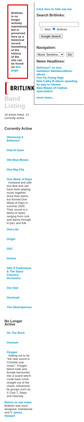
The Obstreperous (19, 307)
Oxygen (12, 352)
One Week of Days (19, 179)
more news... (45, 97)
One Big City (15, 169)
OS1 (10, 248)
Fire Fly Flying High (50, 77)
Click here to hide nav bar (54, 9)
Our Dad (12, 288)
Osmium (12, 342)
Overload (13, 297)
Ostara (11, 258)
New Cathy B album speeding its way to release (57, 82)
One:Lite (13, 229)
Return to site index (18, 402)
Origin (11, 239)
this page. (16, 68)
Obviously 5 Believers (15, 138)
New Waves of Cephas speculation (52, 89)
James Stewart (13, 414)
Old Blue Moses (18, 160)
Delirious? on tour (49, 67)
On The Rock (16, 332)
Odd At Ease (15, 150)
